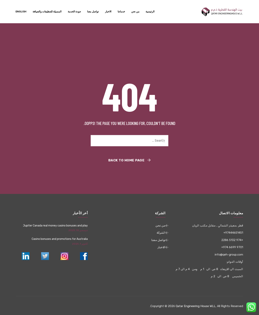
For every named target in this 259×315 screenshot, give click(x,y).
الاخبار (108, 11)
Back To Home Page (126, 160)
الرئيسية (150, 11)
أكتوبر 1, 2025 (80, 243)
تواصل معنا (93, 11)
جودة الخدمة (74, 11)
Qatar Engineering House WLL (196, 306)
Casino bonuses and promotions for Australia (60, 239)
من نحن (135, 11)
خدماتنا (121, 11)
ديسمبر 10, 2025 (78, 230)
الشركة (161, 232)
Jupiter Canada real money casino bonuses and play (55, 225)
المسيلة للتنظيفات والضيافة (47, 11)
